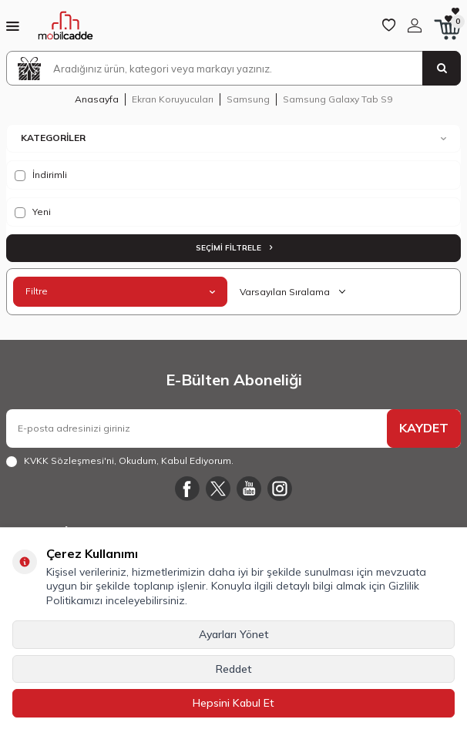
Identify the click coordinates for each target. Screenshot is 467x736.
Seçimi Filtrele (234, 248)
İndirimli (41, 175)
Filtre (120, 291)
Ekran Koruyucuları (172, 99)
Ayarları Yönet (234, 634)
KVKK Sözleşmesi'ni (69, 460)
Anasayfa (97, 99)
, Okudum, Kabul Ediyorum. (120, 461)
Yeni (33, 212)
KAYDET (424, 427)
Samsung (248, 99)
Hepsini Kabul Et (233, 703)
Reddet (234, 669)
